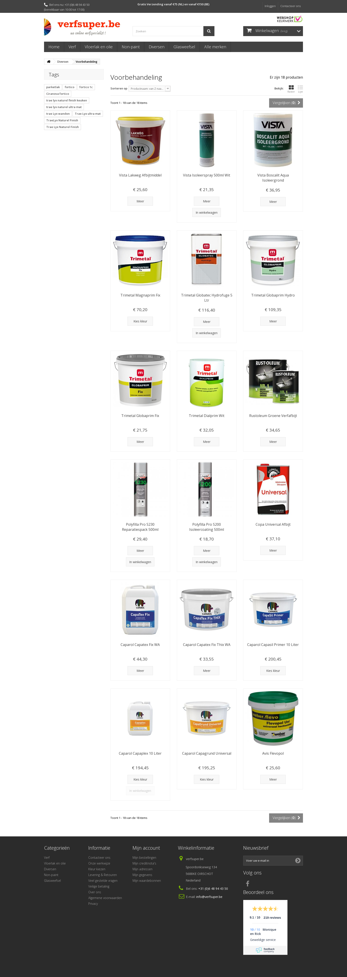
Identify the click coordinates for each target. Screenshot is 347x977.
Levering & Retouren (102, 875)
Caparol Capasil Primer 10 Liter (273, 644)
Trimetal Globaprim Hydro (273, 295)
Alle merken (215, 46)
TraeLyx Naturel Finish (62, 120)
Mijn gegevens (142, 875)
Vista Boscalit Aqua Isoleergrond (273, 178)
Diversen (156, 46)
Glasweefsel (184, 46)
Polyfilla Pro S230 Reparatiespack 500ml (140, 527)
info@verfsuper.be (209, 897)
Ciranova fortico (57, 94)
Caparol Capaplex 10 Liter (140, 753)
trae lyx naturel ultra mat (64, 107)
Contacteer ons (290, 6)
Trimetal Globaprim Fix (140, 415)
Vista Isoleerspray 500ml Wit (206, 175)
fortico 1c (86, 87)
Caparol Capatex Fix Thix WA (206, 644)
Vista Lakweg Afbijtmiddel (140, 175)
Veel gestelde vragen (103, 880)
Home (54, 46)
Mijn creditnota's (144, 863)
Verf (72, 46)
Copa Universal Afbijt (273, 524)
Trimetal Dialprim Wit (206, 415)
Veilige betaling (98, 886)
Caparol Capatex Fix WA (140, 644)
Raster (291, 89)
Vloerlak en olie (99, 46)
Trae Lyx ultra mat (88, 114)
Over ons (94, 892)
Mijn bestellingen (144, 857)
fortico (69, 87)
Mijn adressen (142, 869)
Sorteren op (118, 88)
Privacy (93, 903)
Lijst (300, 89)
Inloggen (270, 6)
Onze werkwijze (99, 863)
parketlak (53, 87)
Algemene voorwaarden (105, 898)
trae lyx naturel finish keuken (66, 100)
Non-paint (131, 46)
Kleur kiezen (96, 869)
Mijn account (146, 847)
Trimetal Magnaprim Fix (140, 295)
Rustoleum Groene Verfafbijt (273, 415)
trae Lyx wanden (58, 114)
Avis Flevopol (273, 753)
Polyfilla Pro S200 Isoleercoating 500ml (206, 527)
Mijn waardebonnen (147, 880)
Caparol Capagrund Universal (206, 753)
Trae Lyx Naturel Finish (62, 127)
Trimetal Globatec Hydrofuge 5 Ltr (206, 298)
